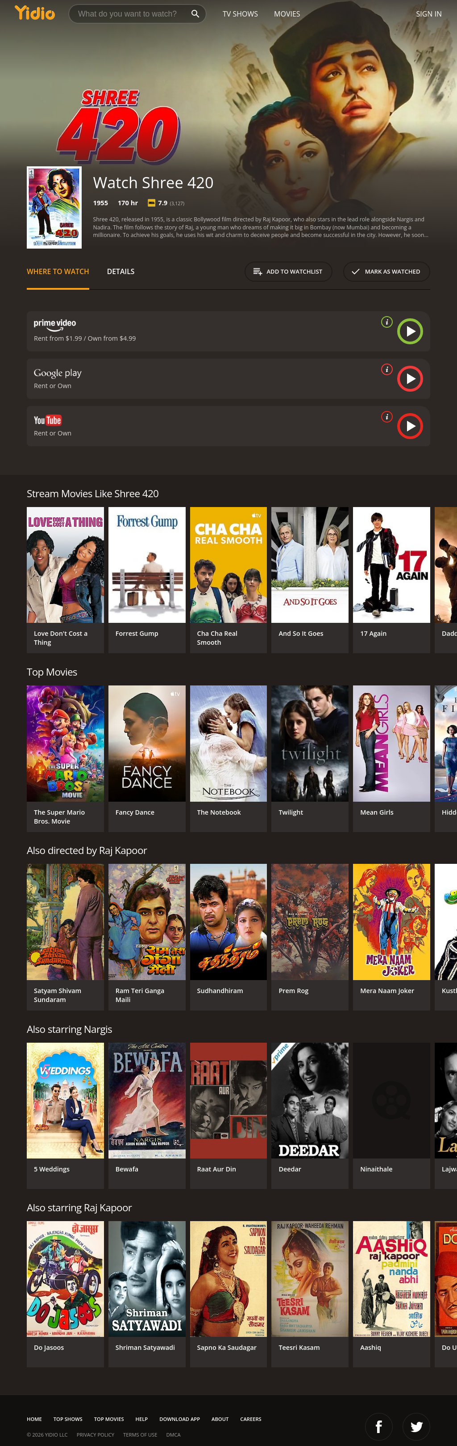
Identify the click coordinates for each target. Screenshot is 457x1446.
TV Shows (240, 14)
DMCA (173, 1434)
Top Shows (68, 1419)
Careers (250, 1419)
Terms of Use (140, 1434)
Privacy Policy (95, 1434)
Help (142, 1419)
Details (121, 271)
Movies (287, 14)
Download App (179, 1419)
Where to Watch (58, 271)
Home (34, 1419)
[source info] (385, 322)
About (220, 1419)
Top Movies (109, 1419)
